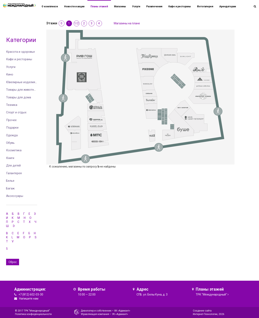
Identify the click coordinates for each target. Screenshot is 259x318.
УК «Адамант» (120, 314)
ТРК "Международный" (211, 294)
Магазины (120, 6)
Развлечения (154, 6)
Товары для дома (18, 97)
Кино (9, 74)
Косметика (13, 150)
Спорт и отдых (16, 112)
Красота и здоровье (20, 52)
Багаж (10, 188)
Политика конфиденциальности (33, 314)
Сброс (13, 262)
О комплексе (50, 6)
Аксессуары (14, 196)
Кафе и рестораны (19, 59)
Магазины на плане (127, 23)
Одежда (12, 135)
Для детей (13, 165)
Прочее (11, 120)
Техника (11, 105)
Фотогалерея (205, 6)
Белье (10, 181)
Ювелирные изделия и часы (25, 82)
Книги (10, 158)
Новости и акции (74, 6)
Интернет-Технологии (205, 314)
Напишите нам (28, 298)
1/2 (76, 23)
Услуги (10, 67)
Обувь (10, 143)
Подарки (12, 127)
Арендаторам (227, 6)
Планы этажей (99, 6)
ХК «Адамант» (122, 310)
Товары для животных (22, 89)
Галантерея (14, 173)
